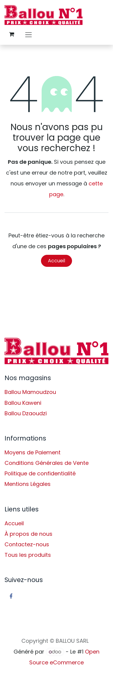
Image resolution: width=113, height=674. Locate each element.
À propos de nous (28, 534)
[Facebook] (10, 596)
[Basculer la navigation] (28, 34)
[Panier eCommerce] (11, 34)
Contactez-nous (27, 544)
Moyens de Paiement (33, 452)
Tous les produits (28, 555)
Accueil (56, 260)
